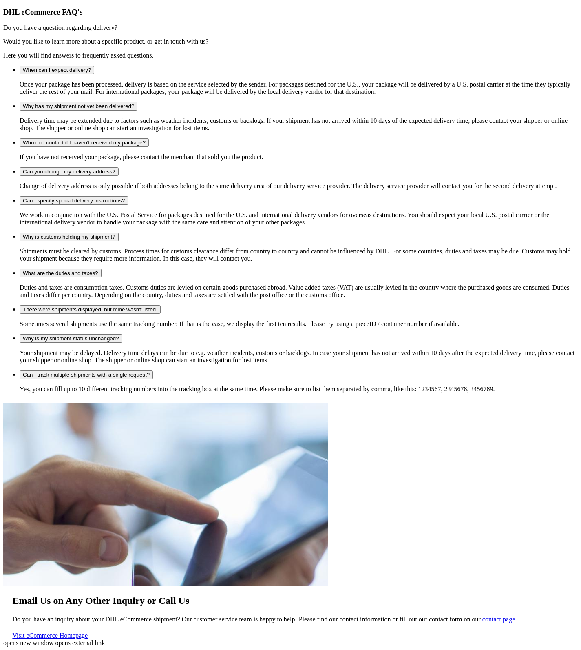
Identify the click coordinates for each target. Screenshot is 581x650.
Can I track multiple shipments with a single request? (86, 375)
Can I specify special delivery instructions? (74, 200)
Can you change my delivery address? (69, 172)
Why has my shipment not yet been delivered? (78, 106)
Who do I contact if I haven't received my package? (84, 143)
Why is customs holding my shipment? (69, 237)
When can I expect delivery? (57, 70)
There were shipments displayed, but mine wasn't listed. (90, 309)
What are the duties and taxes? (60, 273)
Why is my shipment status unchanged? (71, 338)
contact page (498, 619)
